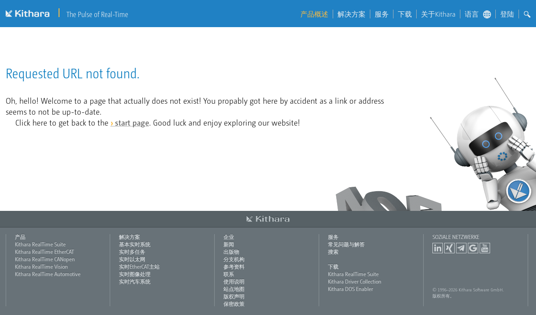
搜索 (333, 251)
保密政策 (233, 303)
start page (132, 122)
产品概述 (314, 14)
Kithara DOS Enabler (350, 288)
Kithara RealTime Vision (41, 266)
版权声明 (233, 296)
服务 (382, 14)
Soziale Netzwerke (455, 236)
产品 (20, 236)
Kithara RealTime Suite (40, 244)
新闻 (228, 244)
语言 (478, 14)
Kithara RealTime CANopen (45, 259)
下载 (405, 14)
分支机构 (233, 259)
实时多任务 (132, 251)
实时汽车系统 (134, 281)
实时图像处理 (134, 273)
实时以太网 (132, 259)
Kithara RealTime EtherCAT (44, 251)
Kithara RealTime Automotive (47, 273)
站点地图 (233, 288)
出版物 (231, 251)
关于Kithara (438, 14)
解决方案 (351, 14)
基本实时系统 (134, 244)
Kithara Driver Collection (354, 281)
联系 (228, 273)
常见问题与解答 (346, 244)
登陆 (507, 14)
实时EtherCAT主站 (139, 266)
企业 (228, 236)
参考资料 (233, 266)
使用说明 (233, 281)
